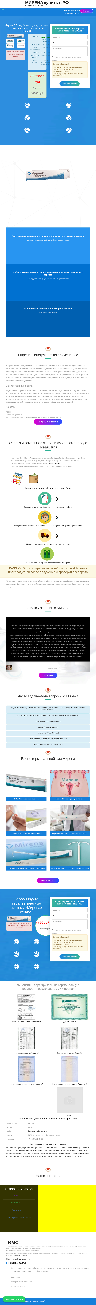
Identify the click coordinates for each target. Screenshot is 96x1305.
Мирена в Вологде (55, 1150)
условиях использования (20, 1255)
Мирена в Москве (60, 1148)
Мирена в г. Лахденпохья (73, 1153)
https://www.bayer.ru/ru (37, 1131)
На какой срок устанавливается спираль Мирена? (48, 739)
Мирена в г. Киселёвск (23, 1153)
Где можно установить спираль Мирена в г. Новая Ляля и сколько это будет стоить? (48, 715)
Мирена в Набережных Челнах (37, 1150)
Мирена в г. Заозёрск (38, 1156)
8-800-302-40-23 (19, 1189)
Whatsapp (16, 1202)
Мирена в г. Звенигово (40, 1153)
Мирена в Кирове (19, 1150)
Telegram (16, 1210)
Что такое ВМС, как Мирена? (48, 733)
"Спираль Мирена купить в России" (31, 1301)
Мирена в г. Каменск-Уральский (70, 1156)
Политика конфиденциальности (18, 1259)
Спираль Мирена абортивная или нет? (48, 744)
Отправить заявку (70, 84)
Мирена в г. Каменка (56, 1153)
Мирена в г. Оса (52, 1156)
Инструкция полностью (48, 421)
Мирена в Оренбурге (13, 1148)
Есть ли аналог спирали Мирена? (48, 721)
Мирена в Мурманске (70, 1150)
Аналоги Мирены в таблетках (48, 727)
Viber (16, 1195)
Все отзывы (48, 675)
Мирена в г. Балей (23, 1156)
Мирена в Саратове (46, 1148)
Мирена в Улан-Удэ (74, 1148)
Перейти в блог (48, 880)
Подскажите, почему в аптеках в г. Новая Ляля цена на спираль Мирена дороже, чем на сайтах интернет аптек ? (48, 708)
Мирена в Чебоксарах (30, 1148)
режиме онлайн (54, 463)
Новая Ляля (86, 11)
